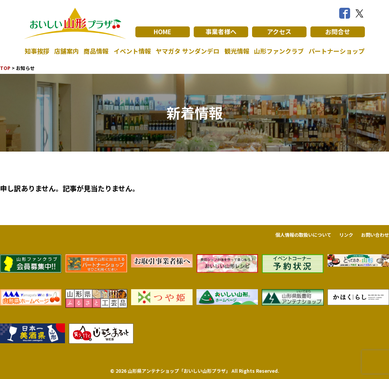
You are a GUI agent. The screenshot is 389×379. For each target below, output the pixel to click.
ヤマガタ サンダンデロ (187, 51)
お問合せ (337, 32)
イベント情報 (132, 51)
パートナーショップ (336, 51)
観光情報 (236, 51)
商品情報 (96, 51)
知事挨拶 (37, 51)
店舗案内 (66, 51)
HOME (162, 32)
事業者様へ (221, 32)
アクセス (279, 32)
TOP (5, 68)
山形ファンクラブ (279, 51)
